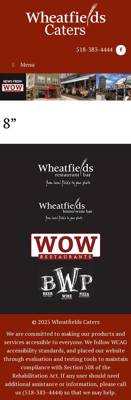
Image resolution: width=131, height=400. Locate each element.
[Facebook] (121, 50)
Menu (22, 64)
